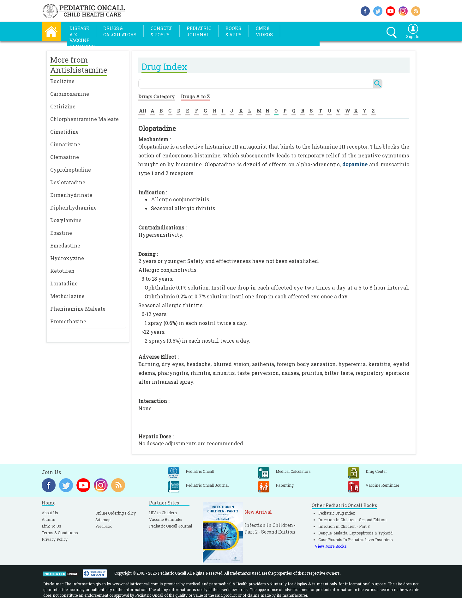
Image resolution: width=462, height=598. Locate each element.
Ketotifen (62, 270)
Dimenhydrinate (71, 195)
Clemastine (64, 157)
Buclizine (62, 81)
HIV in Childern (163, 512)
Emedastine (65, 245)
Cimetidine (64, 131)
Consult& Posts (161, 31)
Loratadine (64, 283)
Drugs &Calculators (119, 31)
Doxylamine (65, 220)
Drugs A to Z (195, 96)
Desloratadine (67, 182)
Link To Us (51, 525)
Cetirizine (62, 106)
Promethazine (68, 321)
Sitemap (102, 519)
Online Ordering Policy (115, 513)
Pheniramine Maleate (77, 308)
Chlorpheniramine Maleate (84, 119)
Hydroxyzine (67, 258)
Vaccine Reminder (166, 519)
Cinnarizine (65, 144)
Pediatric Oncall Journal (170, 525)
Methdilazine (67, 296)
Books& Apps (233, 31)
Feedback (103, 526)
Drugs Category (156, 96)
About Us (50, 512)
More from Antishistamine (78, 65)
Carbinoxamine (69, 93)
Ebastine (61, 232)
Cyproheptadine (70, 169)
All (142, 110)
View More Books (331, 546)
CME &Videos (264, 31)
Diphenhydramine (73, 207)
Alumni (48, 519)
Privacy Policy (55, 539)
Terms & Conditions (60, 532)
